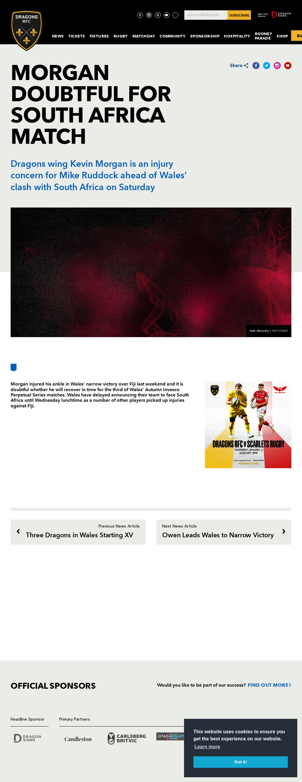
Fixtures (99, 36)
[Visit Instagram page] (149, 15)
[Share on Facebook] (256, 65)
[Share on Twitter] (266, 65)
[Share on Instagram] (277, 65)
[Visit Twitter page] (158, 15)
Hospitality (237, 36)
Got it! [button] (240, 762)
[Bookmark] (14, 370)
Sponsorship (205, 36)
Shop (282, 36)
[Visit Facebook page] (140, 15)
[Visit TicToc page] (175, 15)
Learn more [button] (207, 746)
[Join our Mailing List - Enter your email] (217, 15)
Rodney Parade (263, 35)
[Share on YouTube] (287, 65)
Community (173, 36)
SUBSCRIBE (239, 15)
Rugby (121, 36)
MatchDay (143, 36)
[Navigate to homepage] (26, 30)
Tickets (76, 36)
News (58, 36)
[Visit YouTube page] (167, 15)
